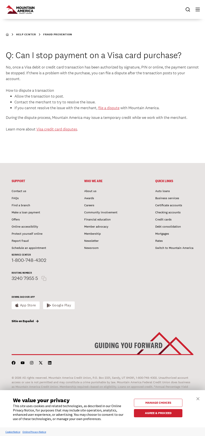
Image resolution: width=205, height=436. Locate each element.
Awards (89, 198)
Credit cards (163, 219)
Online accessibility (25, 226)
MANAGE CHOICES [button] (158, 403)
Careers (89, 205)
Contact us (19, 191)
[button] (195, 9)
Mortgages (162, 234)
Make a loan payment (26, 212)
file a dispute (109, 107)
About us (90, 191)
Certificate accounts (168, 205)
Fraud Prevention (57, 34)
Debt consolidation (168, 226)
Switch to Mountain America (174, 248)
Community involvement (100, 212)
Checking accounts (168, 212)
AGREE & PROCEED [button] (158, 413)
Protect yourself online (27, 234)
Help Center (26, 34)
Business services (167, 198)
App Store (28, 305)
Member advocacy (96, 226)
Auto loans (162, 191)
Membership (92, 234)
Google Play (61, 305)
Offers (16, 219)
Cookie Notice (12, 431)
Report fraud (20, 241)
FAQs (15, 198)
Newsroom (91, 248)
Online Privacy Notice (34, 431)
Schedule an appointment (29, 248)
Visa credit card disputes (56, 129)
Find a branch (21, 205)
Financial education (97, 219)
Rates (159, 241)
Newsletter (91, 241)
